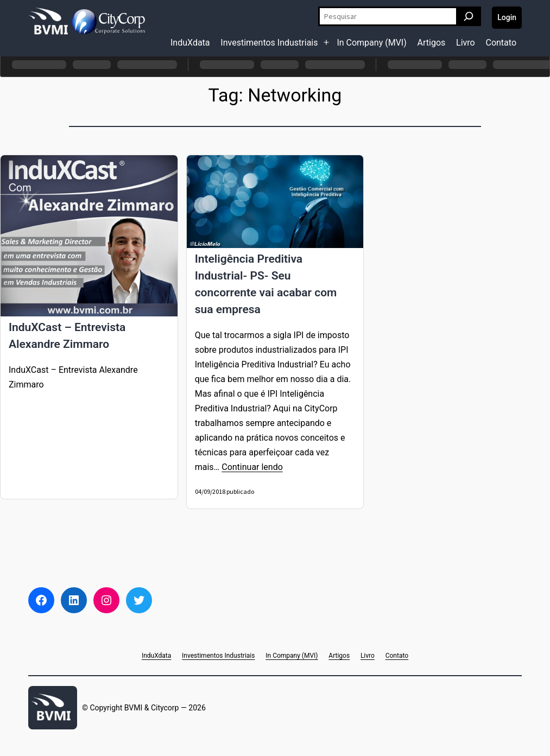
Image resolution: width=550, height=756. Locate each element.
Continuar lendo (252, 467)
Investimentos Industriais (269, 42)
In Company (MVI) (371, 42)
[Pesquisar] (468, 16)
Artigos (432, 42)
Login (506, 17)
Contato (500, 42)
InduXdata (190, 42)
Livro (465, 42)
